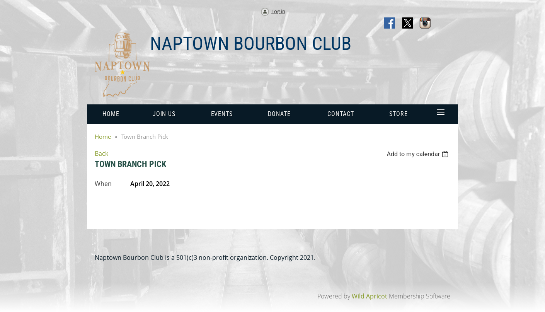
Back (101, 153)
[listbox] (418, 154)
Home (103, 136)
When (103, 183)
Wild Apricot (369, 296)
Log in (278, 11)
